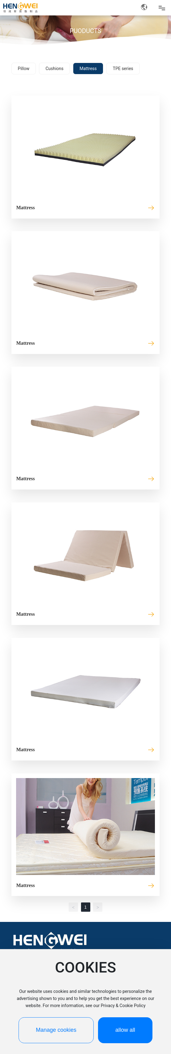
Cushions (54, 68)
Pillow (24, 68)
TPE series (123, 68)
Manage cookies (56, 1030)
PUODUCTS (85, 31)
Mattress (88, 68)
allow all (125, 1030)
